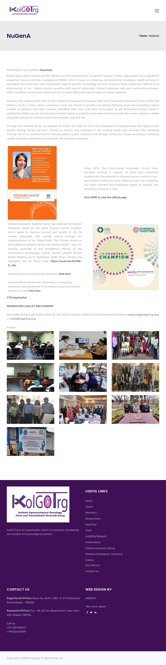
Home (88, 500)
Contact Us (92, 571)
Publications (93, 542)
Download (46, 70)
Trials (88, 530)
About (89, 506)
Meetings (91, 524)
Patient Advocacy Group (100, 548)
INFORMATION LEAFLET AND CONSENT (30, 306)
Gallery (89, 560)
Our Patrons (92, 565)
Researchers (93, 518)
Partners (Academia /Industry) (103, 554)
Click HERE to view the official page (105, 197)
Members (91, 512)
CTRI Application (17, 297)
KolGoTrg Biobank (96, 536)
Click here (65, 273)
